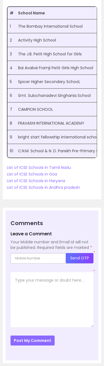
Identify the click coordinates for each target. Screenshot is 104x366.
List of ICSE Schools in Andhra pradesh (43, 187)
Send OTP (79, 258)
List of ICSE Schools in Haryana (36, 181)
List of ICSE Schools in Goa (32, 174)
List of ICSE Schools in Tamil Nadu (39, 167)
